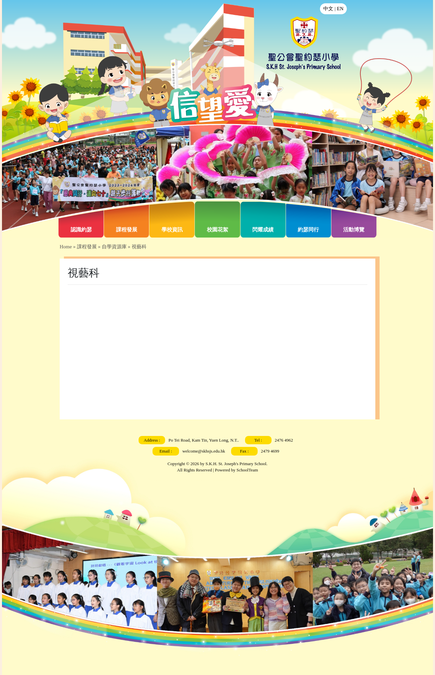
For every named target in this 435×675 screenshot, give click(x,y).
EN (340, 8)
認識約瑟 (81, 229)
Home (66, 246)
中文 (328, 8)
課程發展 (126, 229)
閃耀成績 (263, 229)
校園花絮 (217, 229)
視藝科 (139, 246)
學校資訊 (172, 229)
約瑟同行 (308, 229)
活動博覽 (353, 229)
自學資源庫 (114, 246)
